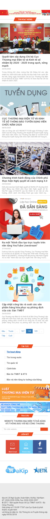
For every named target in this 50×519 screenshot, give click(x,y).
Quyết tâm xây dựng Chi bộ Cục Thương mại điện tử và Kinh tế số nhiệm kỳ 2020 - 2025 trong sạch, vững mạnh (24, 61)
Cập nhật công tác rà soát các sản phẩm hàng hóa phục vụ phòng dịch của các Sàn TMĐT (22, 307)
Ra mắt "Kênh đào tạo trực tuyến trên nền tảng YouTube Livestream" (23, 244)
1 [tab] (25, 13)
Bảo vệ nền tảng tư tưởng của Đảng (24, 379)
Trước (10, 331)
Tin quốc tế (12, 363)
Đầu (3, 331)
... (17, 331)
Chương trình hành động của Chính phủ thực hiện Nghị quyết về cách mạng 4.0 (25, 179)
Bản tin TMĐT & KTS (17, 374)
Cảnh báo (11, 368)
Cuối (10, 336)
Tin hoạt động (14, 352)
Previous (1, 471)
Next (48, 471)
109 (35, 331)
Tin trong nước (14, 357)
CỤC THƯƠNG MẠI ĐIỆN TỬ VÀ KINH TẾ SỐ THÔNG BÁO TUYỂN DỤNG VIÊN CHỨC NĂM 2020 (24, 121)
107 (22, 331)
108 (29, 331)
